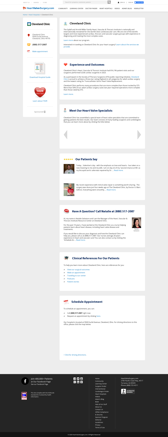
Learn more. (69, 94)
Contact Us (99, 409)
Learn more (68, 40)
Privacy (97, 425)
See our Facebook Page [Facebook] (39, 384)
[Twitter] (78, 378)
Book (97, 401)
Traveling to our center (76, 275)
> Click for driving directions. (75, 354)
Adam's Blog (99, 399)
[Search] (109, 2)
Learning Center (101, 383)
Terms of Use (100, 427)
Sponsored (38, 112)
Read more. (118, 170)
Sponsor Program (101, 417)
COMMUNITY (63, 8)
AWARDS (36, 2)
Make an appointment (76, 272)
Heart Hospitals (34, 15)
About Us (98, 407)
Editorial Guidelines (99, 420)
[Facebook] (139, 2)
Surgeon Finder (100, 386)
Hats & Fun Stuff (101, 404)
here (98, 316)
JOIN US (121, 2)
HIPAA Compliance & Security (101, 413)
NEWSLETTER (138, 8)
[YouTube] (81, 378)
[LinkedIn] (78, 382)
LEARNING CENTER (76, 8)
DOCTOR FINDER (91, 8)
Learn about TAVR (40, 101)
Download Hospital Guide (40, 77)
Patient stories (73, 281)
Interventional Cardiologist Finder (102, 389)
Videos (97, 396)
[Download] (40, 75)
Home (25, 15)
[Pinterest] (81, 382)
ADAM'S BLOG (127, 8)
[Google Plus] (75, 382)
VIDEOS (117, 8)
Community (99, 381)
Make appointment (40, 51)
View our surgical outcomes (78, 269)
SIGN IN (130, 2)
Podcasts (71, 278)
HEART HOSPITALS (105, 8)
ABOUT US (26, 2)
